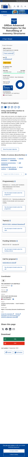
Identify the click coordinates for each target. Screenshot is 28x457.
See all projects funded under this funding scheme (13, 250)
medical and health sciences (8, 167)
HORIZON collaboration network (9, 317)
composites (13, 160)
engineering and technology (8, 158)
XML (15, 339)
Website (18, 314)
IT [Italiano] (15, 107)
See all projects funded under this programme (13, 193)
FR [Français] (12, 107)
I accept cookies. (14, 450)
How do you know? (21, 1)
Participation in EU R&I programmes (10, 315)
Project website (8, 53)
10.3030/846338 (7, 59)
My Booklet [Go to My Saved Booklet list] (18, 352)
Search (22, 6)
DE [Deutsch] (2, 107)
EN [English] (5, 107)
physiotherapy (13, 169)
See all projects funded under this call (13, 268)
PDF (15, 343)
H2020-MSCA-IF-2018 (9, 262)
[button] (18, 6)
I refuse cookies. (14, 454)
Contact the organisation (7, 314)
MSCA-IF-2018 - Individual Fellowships (13, 224)
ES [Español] (8, 107)
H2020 (5, 15)
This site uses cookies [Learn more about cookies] (9, 445)
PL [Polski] (18, 107)
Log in (14, 6)
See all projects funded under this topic (13, 229)
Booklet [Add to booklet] (8, 352)
